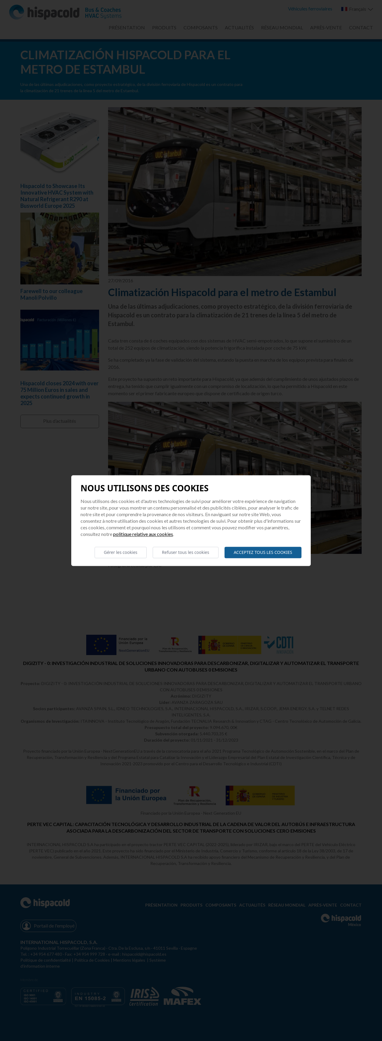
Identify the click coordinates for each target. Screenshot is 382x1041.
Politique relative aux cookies (143, 534)
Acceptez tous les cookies (263, 552)
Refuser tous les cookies (185, 552)
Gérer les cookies (120, 552)
